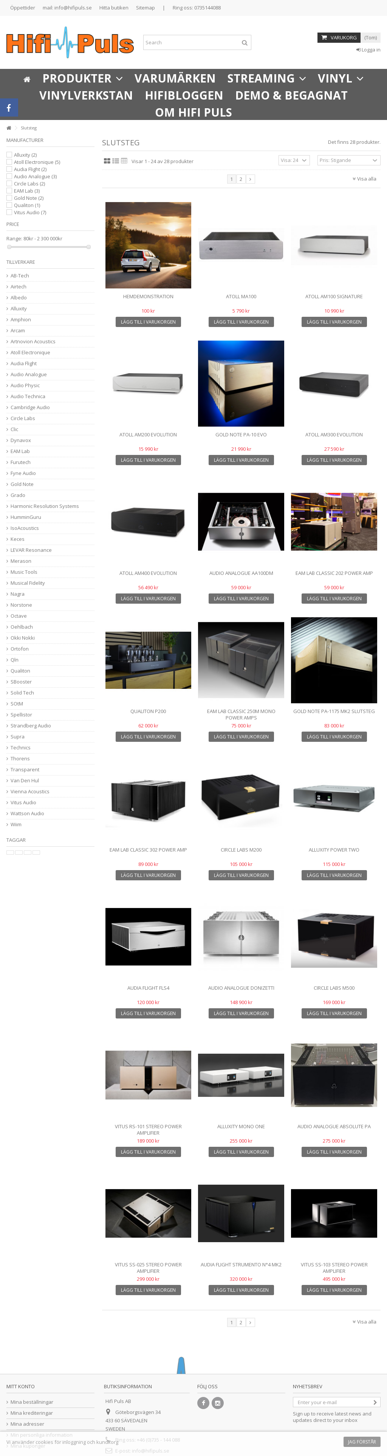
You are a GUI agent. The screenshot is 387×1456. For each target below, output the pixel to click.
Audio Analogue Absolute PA (334, 1126)
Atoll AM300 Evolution (334, 434)
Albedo (19, 297)
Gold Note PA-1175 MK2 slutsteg (334, 711)
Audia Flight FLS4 (148, 987)
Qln (15, 660)
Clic (14, 429)
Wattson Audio (27, 813)
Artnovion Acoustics (33, 341)
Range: (14, 238)
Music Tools (24, 572)
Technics (21, 747)
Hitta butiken (113, 7)
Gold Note (28, 198)
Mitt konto (20, 1386)
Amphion (21, 319)
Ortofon (20, 649)
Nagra (18, 594)
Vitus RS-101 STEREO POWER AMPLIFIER (148, 1129)
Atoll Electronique (37, 162)
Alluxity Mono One (241, 1126)
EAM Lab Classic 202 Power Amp (334, 573)
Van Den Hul (25, 780)
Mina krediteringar (32, 1413)
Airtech (18, 286)
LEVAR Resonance (31, 550)
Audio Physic (25, 385)
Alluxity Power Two (334, 849)
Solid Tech (22, 693)
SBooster (21, 682)
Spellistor (21, 715)
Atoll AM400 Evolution (148, 573)
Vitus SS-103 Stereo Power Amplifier (334, 1267)
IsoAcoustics (25, 528)
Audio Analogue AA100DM (241, 573)
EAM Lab (27, 190)
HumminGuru (26, 517)
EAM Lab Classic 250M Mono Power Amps (241, 714)
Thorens (20, 758)
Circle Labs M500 (334, 987)
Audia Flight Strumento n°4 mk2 (241, 1264)
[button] (82, 77)
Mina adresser (27, 1424)
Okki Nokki (23, 638)
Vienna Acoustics (30, 791)
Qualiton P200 (148, 711)
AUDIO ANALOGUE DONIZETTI (241, 987)
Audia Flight (30, 169)
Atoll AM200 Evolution (148, 434)
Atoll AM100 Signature (334, 296)
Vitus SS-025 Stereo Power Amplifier (148, 1267)
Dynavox (21, 440)
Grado (18, 495)
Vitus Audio (30, 212)
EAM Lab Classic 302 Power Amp (148, 849)
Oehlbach (22, 627)
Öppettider (22, 7)
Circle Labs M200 (241, 849)
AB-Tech (20, 276)
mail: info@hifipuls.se (67, 7)
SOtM (17, 704)
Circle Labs (29, 183)
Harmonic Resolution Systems (45, 506)
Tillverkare (20, 261)
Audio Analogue (35, 176)
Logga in (368, 49)
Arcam (18, 330)
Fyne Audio (23, 473)
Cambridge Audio (30, 407)
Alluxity (25, 154)
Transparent (25, 769)
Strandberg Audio (31, 726)
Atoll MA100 (241, 296)
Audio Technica (28, 396)
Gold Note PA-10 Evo (241, 434)
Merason (21, 561)
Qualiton (27, 205)
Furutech (21, 462)
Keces (18, 539)
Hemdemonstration (148, 296)
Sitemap (145, 7)
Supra (18, 736)
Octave (19, 616)
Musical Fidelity (28, 583)
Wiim (16, 824)
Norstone (21, 605)
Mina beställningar (32, 1402)
